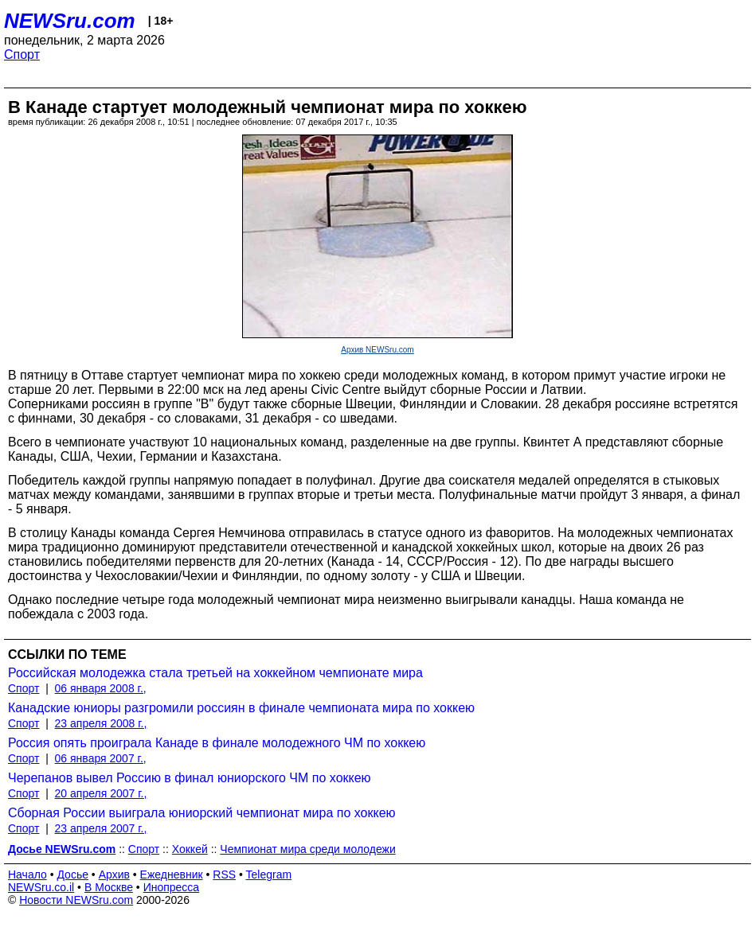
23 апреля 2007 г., (101, 828)
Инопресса (171, 887)
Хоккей (190, 849)
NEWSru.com (69, 21)
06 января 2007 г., (101, 758)
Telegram (269, 874)
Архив (114, 874)
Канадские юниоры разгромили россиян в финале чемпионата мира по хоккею (241, 708)
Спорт (22, 54)
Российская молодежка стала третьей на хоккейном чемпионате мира (215, 673)
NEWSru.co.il (41, 887)
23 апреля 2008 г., (101, 723)
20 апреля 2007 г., (101, 793)
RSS (224, 874)
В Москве (108, 887)
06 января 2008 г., (101, 688)
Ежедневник (171, 874)
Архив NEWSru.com (377, 349)
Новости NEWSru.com (76, 900)
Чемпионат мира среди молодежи (307, 849)
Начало (27, 874)
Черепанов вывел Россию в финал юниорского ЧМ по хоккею (189, 778)
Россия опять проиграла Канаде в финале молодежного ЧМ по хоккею (216, 743)
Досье (72, 874)
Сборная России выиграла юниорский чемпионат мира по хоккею (202, 813)
